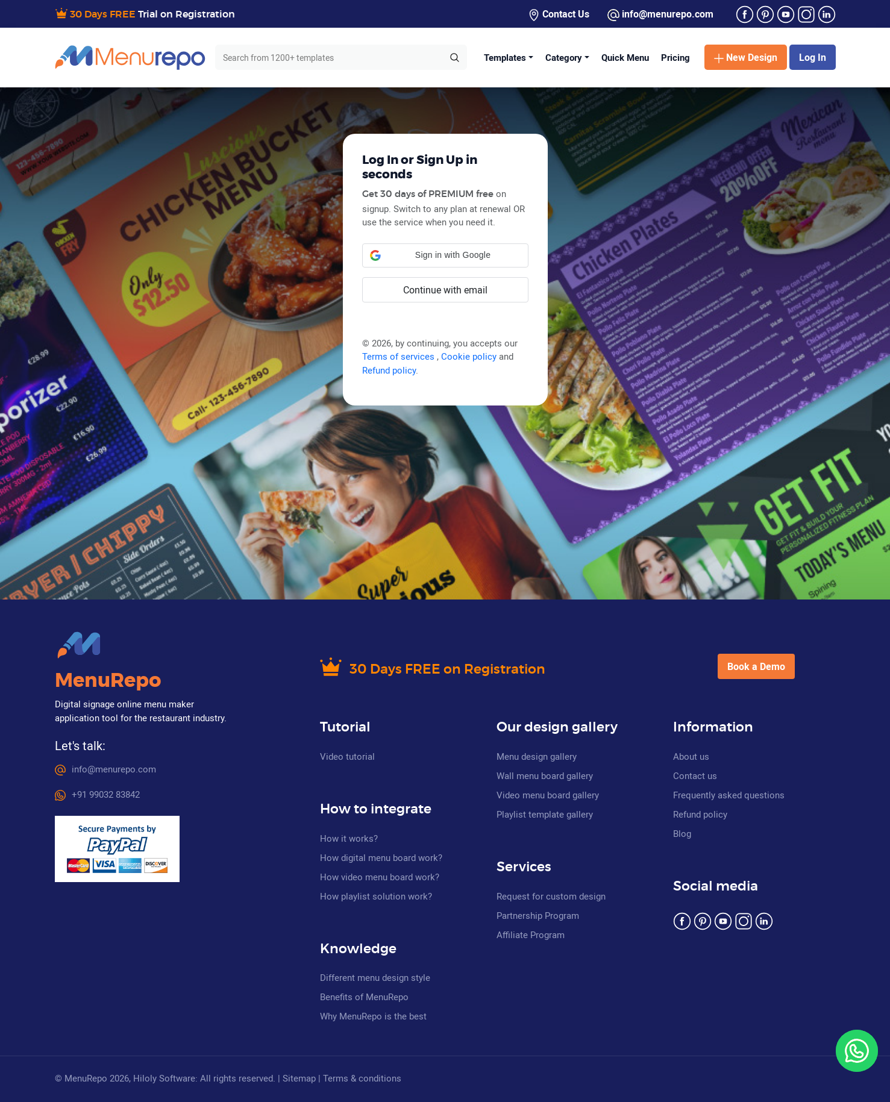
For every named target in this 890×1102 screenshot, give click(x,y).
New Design (745, 57)
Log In (812, 57)
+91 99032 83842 (97, 794)
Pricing (675, 57)
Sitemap (299, 1078)
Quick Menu (625, 57)
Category (563, 57)
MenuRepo (108, 680)
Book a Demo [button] (756, 666)
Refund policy (389, 370)
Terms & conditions (362, 1078)
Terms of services (399, 356)
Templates (505, 57)
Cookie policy (470, 356)
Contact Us (558, 14)
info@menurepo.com (660, 14)
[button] (445, 255)
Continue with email (445, 289)
